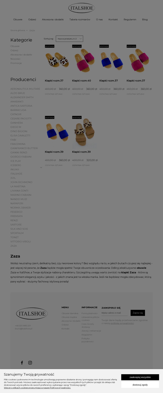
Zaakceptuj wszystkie (140, 377)
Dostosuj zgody (140, 384)
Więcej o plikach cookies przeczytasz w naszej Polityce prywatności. (37, 387)
